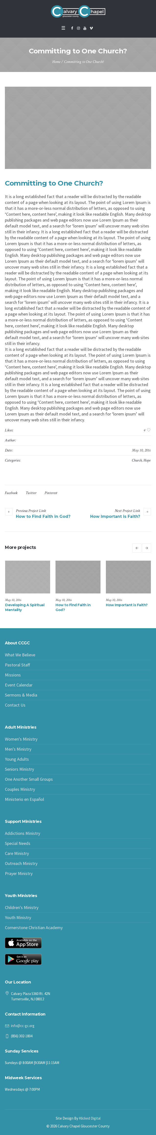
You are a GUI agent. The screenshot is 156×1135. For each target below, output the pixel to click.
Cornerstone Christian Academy (34, 927)
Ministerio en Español (24, 799)
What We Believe (20, 655)
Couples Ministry (20, 789)
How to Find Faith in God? (43, 516)
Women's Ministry (21, 739)
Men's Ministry (18, 749)
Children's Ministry (21, 907)
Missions (13, 675)
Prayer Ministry (19, 873)
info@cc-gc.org (22, 1025)
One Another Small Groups (29, 779)
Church (137, 460)
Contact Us (15, 705)
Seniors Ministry (19, 769)
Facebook (11, 493)
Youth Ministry (18, 917)
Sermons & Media (21, 695)
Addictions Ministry (22, 833)
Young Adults (17, 759)
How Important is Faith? (115, 516)
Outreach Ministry (21, 863)
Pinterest (51, 493)
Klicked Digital (89, 1118)
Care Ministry (17, 853)
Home (56, 61)
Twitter (31, 493)
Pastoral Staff (17, 665)
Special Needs (17, 843)
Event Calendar (19, 685)
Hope (147, 460)
